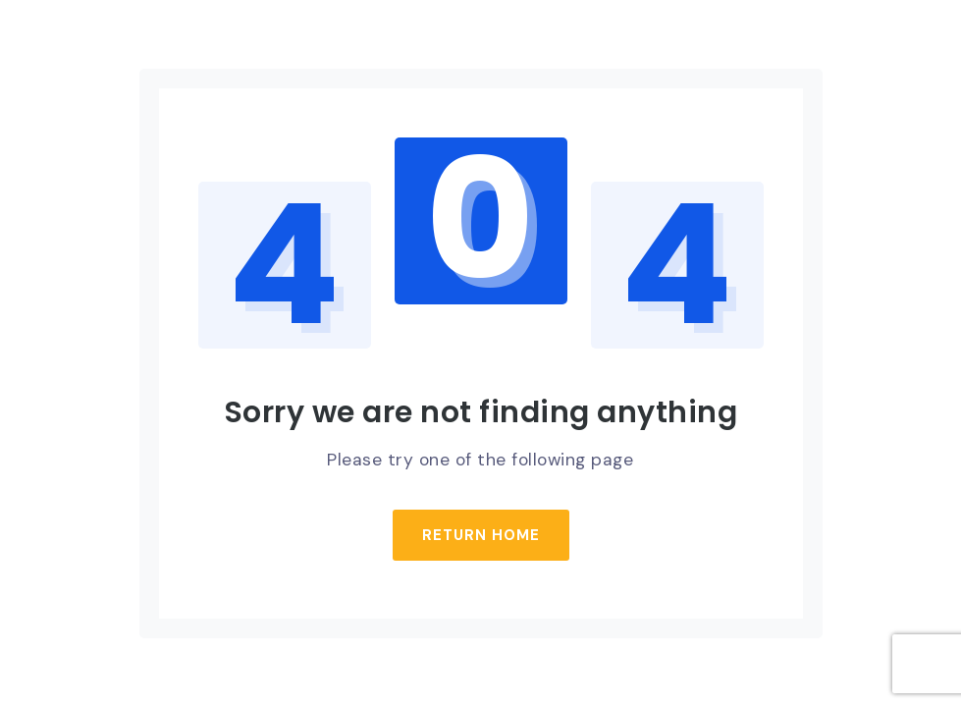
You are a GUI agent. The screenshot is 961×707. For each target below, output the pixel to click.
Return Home (481, 535)
